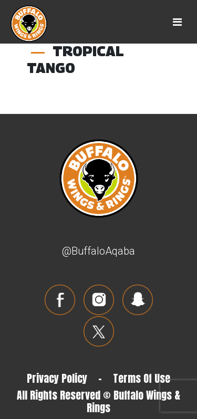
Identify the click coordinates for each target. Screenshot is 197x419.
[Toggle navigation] (177, 22)
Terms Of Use (141, 378)
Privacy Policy (57, 378)
